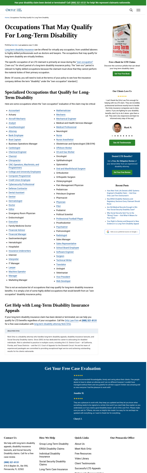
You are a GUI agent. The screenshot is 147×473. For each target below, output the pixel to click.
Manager (13, 276)
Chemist (13, 156)
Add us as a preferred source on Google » (122, 232)
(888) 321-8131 (78, 2)
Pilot (58, 206)
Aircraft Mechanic (17, 118)
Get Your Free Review (122, 172)
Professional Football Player (69, 218)
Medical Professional (66, 127)
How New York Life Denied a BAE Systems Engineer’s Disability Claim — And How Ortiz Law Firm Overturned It (123, 193)
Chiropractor (14, 160)
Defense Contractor (18, 188)
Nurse (59, 135)
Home (7, 17)
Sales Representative (66, 243)
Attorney (13, 131)
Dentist (12, 197)
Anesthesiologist (17, 127)
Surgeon (60, 256)
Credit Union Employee (19, 180)
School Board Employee (67, 248)
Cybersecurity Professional (21, 184)
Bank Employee (16, 135)
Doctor (12, 205)
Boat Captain (15, 139)
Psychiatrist (62, 227)
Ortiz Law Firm (72, 320)
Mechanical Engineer (66, 118)
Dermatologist (15, 201)
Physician (60, 202)
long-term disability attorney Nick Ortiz (52, 324)
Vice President (63, 277)
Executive (13, 221)
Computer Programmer (20, 176)
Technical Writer (64, 260)
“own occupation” (84, 62)
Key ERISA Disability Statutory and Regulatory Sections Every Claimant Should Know (123, 201)
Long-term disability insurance (19, 49)
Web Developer (63, 281)
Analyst (12, 123)
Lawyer (12, 267)
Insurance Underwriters (20, 251)
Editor (11, 209)
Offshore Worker (64, 148)
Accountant (14, 110)
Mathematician (63, 110)
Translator (61, 264)
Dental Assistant (16, 192)
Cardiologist (14, 148)
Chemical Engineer (18, 152)
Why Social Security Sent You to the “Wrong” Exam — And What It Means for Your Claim (122, 215)
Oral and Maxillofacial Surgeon (70, 168)
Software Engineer (65, 252)
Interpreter (14, 259)
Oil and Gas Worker (65, 152)
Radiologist (61, 235)
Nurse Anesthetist (64, 139)
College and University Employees (25, 171)
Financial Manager (17, 234)
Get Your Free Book (122, 74)
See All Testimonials (122, 142)
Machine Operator (17, 271)
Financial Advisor (17, 230)
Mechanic (61, 114)
